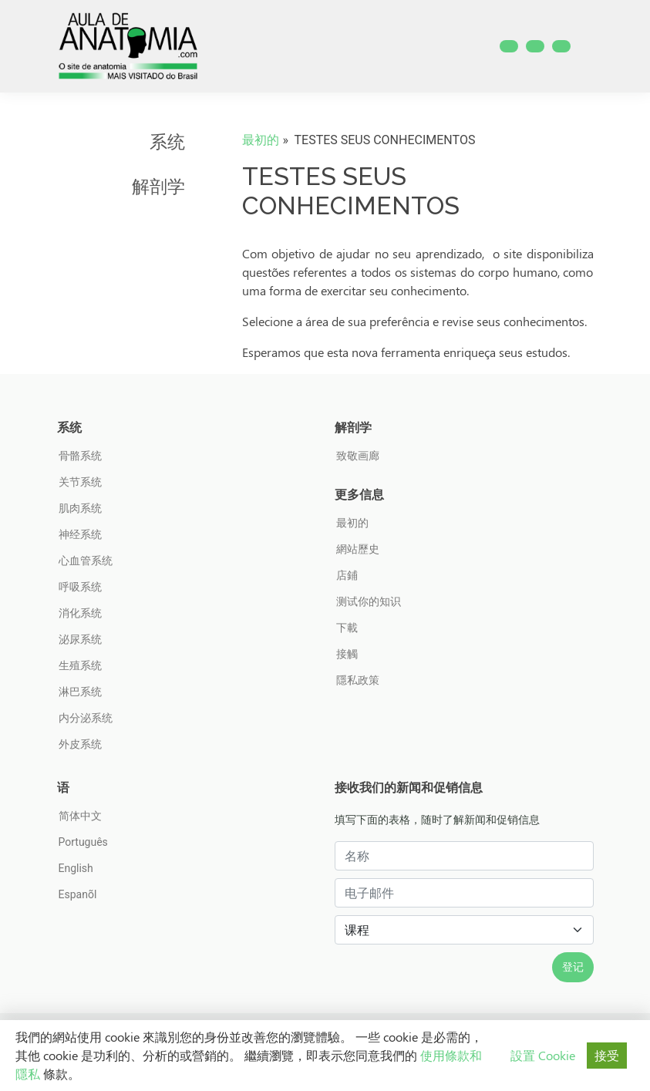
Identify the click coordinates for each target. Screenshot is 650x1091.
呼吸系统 (80, 586)
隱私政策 (357, 680)
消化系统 (80, 613)
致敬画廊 (357, 455)
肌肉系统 (80, 508)
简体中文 (80, 815)
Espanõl (78, 894)
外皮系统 (80, 744)
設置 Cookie (542, 1055)
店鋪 (347, 575)
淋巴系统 (80, 691)
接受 (606, 1055)
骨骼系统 (80, 455)
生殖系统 (80, 665)
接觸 (347, 653)
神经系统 (80, 534)
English (76, 868)
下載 (347, 627)
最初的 (260, 140)
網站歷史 (357, 549)
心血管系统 (86, 560)
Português (83, 842)
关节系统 (80, 481)
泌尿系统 (80, 639)
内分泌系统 (86, 717)
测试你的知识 (368, 601)
